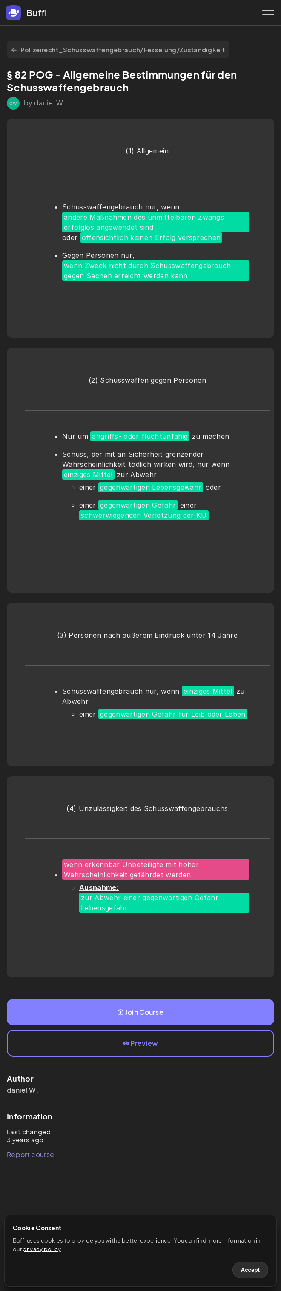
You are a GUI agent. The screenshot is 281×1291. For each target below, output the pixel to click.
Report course (30, 1154)
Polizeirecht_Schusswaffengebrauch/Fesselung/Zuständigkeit (118, 49)
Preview (140, 1043)
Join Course (140, 1012)
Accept (250, 1270)
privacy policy (41, 1249)
